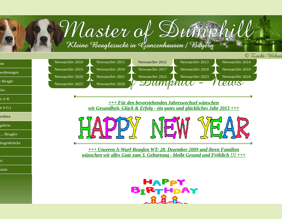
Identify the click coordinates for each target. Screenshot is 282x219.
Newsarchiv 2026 (111, 84)
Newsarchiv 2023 (194, 76)
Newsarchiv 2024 (236, 76)
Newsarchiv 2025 (69, 84)
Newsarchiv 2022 (152, 76)
